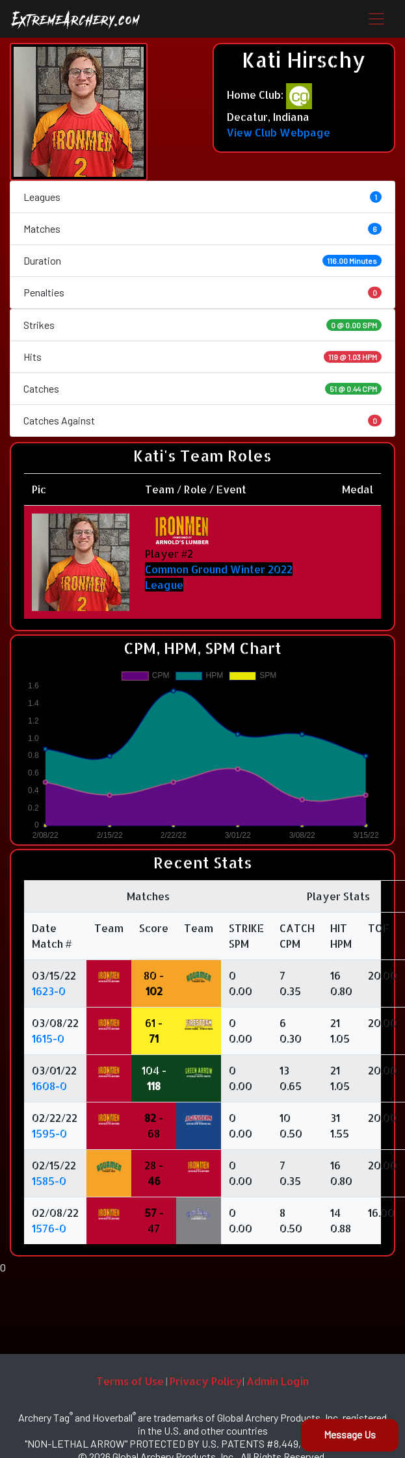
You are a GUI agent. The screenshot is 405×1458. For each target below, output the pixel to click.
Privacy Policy (206, 1381)
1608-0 (49, 1086)
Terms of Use (130, 1381)
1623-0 (49, 991)
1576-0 (49, 1228)
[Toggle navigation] (376, 19)
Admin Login (277, 1381)
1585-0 (49, 1181)
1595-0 (49, 1133)
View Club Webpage (278, 132)
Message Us (350, 1434)
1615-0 (48, 1038)
